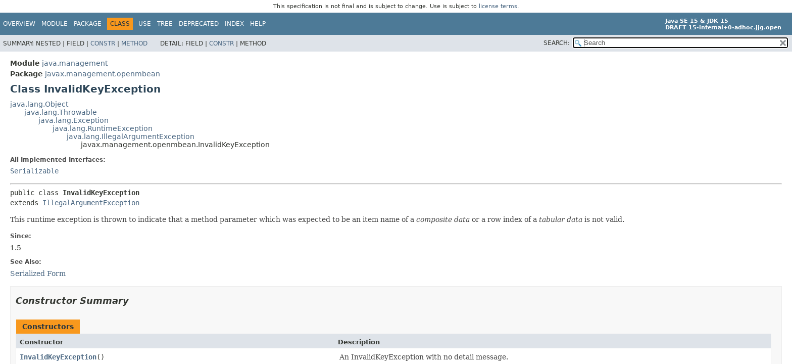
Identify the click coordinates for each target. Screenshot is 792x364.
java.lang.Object (39, 104)
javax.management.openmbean (102, 74)
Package (88, 23)
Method (134, 43)
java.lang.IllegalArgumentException (130, 136)
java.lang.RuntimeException (103, 128)
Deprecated (199, 23)
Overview (19, 23)
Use (144, 23)
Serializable (34, 171)
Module (54, 23)
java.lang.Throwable (60, 112)
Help (258, 23)
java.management (75, 63)
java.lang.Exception (73, 120)
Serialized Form (38, 273)
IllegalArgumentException (90, 203)
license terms (498, 6)
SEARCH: (556, 43)
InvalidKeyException (58, 357)
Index (234, 23)
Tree (165, 23)
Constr (102, 43)
